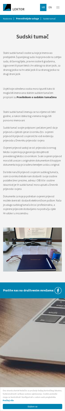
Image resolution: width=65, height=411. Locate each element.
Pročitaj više (8, 400)
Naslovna (7, 18)
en (50, 7)
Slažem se (32, 406)
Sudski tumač (49, 18)
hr (43, 7)
